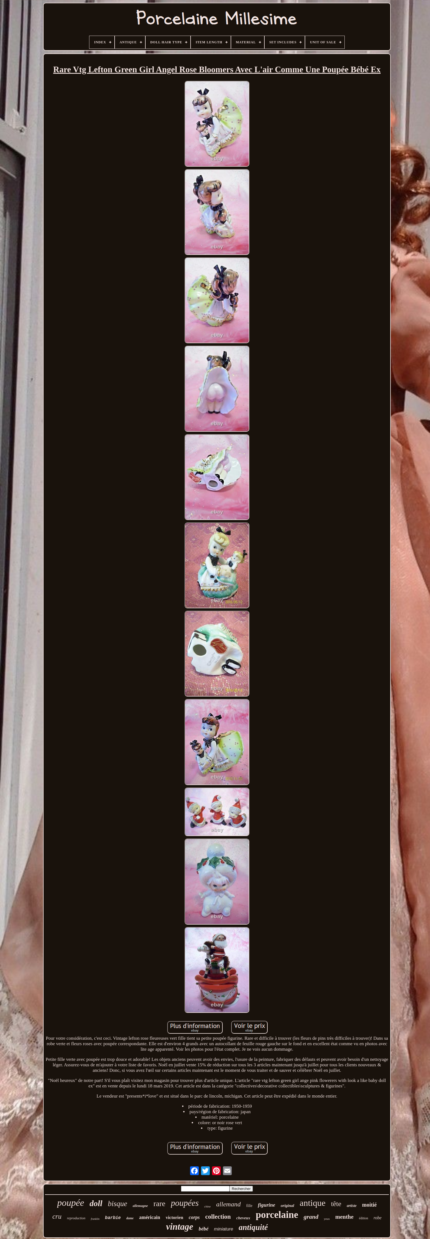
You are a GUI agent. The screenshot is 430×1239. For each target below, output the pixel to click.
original (287, 1205)
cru (56, 1216)
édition (363, 1218)
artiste (352, 1206)
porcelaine (277, 1214)
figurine (266, 1205)
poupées (185, 1203)
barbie (113, 1217)
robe (377, 1217)
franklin (95, 1218)
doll (96, 1203)
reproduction (76, 1218)
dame (130, 1218)
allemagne (140, 1206)
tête (336, 1204)
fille (249, 1206)
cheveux (243, 1218)
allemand (228, 1204)
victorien (174, 1217)
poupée (70, 1203)
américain (149, 1217)
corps (194, 1217)
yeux (327, 1218)
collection (218, 1216)
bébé (203, 1229)
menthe (344, 1217)
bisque (117, 1204)
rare (159, 1203)
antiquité (253, 1227)
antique (313, 1203)
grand (311, 1216)
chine (207, 1206)
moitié (369, 1205)
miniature (223, 1229)
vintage (179, 1227)
